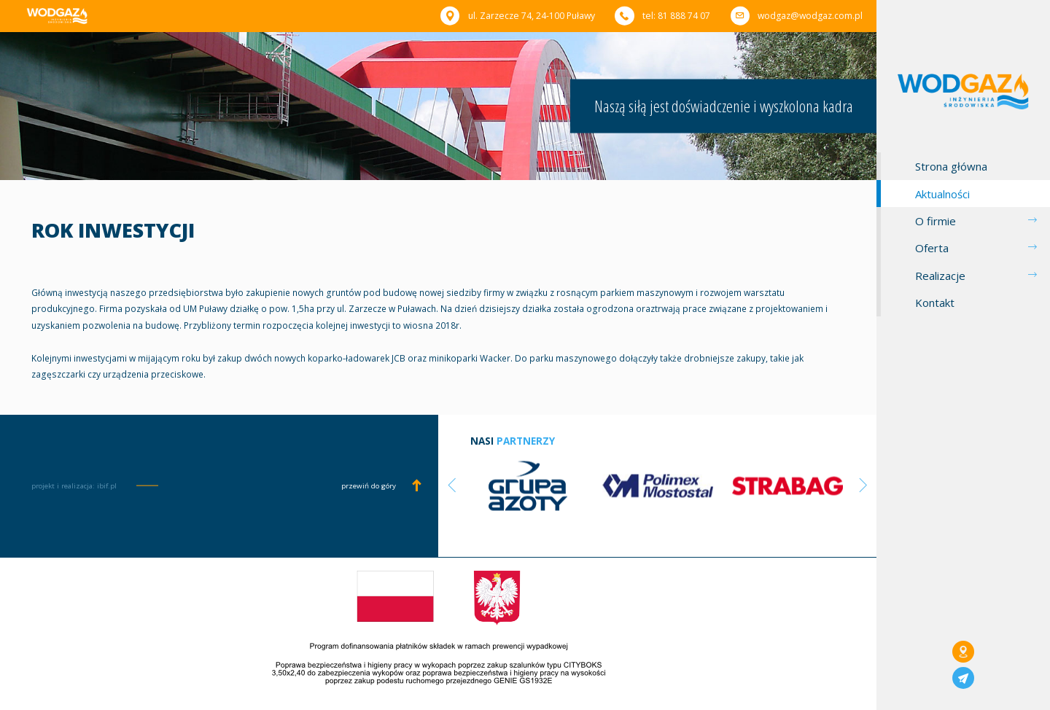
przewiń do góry (368, 486)
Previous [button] (452, 484)
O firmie (935, 221)
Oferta (932, 248)
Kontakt (934, 302)
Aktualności (942, 194)
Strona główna (951, 166)
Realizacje (940, 275)
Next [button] (863, 484)
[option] (528, 485)
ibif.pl (107, 486)
